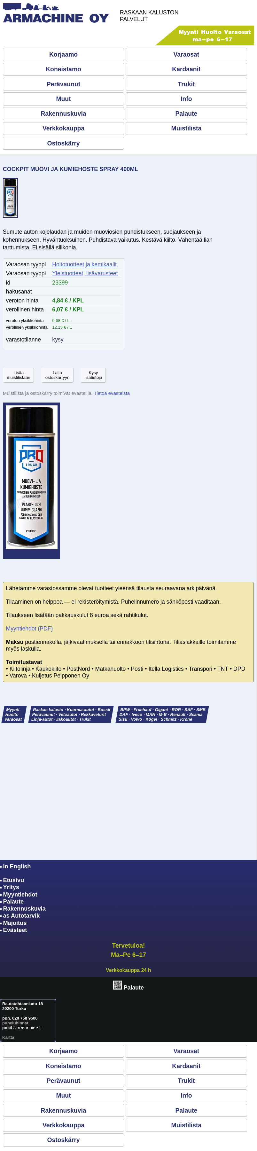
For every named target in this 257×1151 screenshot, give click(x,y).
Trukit (186, 84)
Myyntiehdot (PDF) (29, 628)
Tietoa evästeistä (112, 393)
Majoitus (15, 923)
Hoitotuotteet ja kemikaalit (84, 264)
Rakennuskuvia (63, 113)
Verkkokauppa (63, 128)
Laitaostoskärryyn (57, 375)
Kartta (8, 1037)
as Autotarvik (21, 915)
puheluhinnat (15, 1023)
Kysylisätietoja (93, 375)
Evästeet (15, 930)
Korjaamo (63, 54)
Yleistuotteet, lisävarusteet (85, 273)
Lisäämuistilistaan (18, 375)
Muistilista (186, 128)
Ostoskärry (63, 143)
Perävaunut (63, 84)
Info (186, 98)
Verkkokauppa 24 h (128, 970)
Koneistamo (63, 69)
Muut (63, 98)
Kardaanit (186, 69)
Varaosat (186, 54)
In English (17, 866)
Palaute (186, 113)
